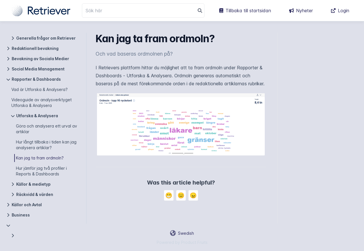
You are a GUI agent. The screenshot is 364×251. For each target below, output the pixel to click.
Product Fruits (194, 242)
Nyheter (301, 10)
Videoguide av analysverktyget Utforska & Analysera (41, 102)
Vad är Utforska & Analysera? (39, 89)
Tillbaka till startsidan (245, 10)
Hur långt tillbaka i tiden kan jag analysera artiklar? (46, 144)
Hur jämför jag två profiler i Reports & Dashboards (41, 171)
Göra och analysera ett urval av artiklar (46, 129)
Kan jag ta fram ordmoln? (40, 157)
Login (340, 10)
